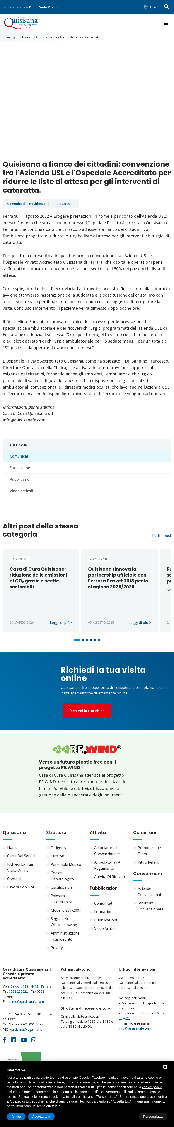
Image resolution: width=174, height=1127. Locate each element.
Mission (57, 858)
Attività (98, 835)
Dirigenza (59, 849)
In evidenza (38, 205)
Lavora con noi (20, 889)
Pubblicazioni (28, 39)
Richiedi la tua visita (87, 712)
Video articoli (21, 492)
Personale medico (66, 866)
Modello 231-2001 (66, 912)
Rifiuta (129, 1116)
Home (7, 39)
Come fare (145, 835)
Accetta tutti (154, 1116)
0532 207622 (18, 994)
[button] (77, 641)
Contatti (14, 881)
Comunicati (52, 39)
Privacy (57, 949)
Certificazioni (62, 889)
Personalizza (21, 1116)
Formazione (20, 469)
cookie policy (152, 1087)
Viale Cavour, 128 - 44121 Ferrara (27, 988)
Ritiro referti (149, 864)
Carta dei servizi (21, 858)
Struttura (57, 835)
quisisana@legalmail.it (26, 1032)
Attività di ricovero (110, 878)
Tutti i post (160, 537)
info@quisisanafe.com (28, 1004)
